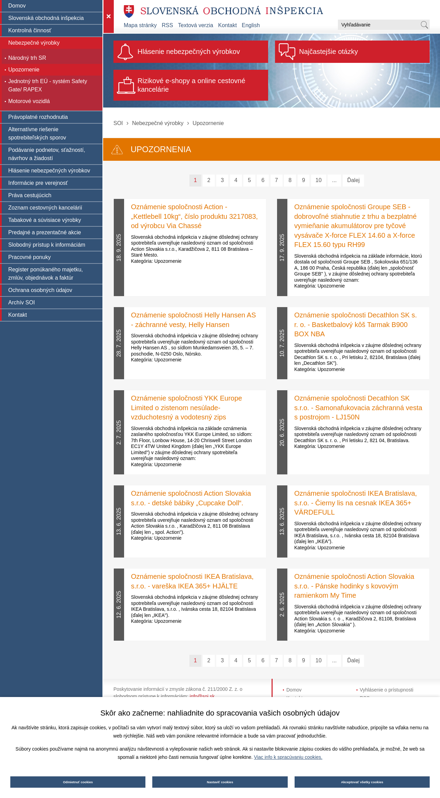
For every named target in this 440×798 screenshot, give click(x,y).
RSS (167, 25)
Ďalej (353, 180)
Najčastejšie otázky (328, 51)
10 (319, 180)
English (251, 25)
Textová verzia (195, 25)
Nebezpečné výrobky (157, 123)
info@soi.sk (202, 696)
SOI (118, 123)
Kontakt (227, 25)
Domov (293, 690)
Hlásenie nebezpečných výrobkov (189, 51)
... (334, 180)
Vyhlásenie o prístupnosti (387, 690)
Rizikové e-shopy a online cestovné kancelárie (191, 85)
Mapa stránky (140, 25)
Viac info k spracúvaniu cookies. (288, 757)
